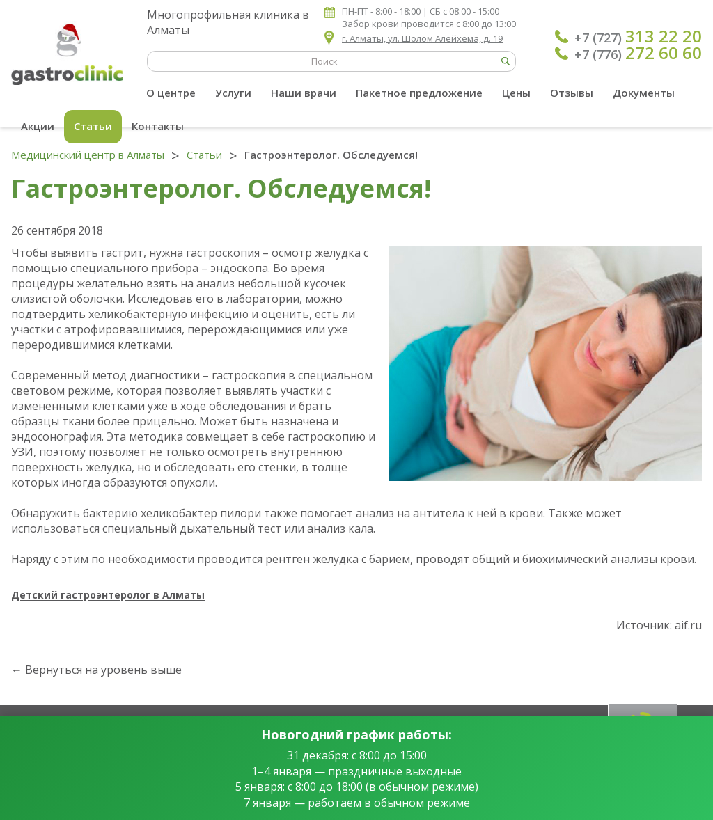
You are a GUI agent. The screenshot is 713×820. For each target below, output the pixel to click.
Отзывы (571, 93)
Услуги (233, 93)
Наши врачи (303, 93)
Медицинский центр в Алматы (87, 154)
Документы (644, 93)
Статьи (93, 126)
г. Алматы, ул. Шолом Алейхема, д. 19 (422, 38)
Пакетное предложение (419, 93)
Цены (516, 93)
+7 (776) (638, 53)
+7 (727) (638, 36)
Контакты (158, 126)
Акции (37, 126)
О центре (171, 93)
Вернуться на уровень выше (103, 669)
